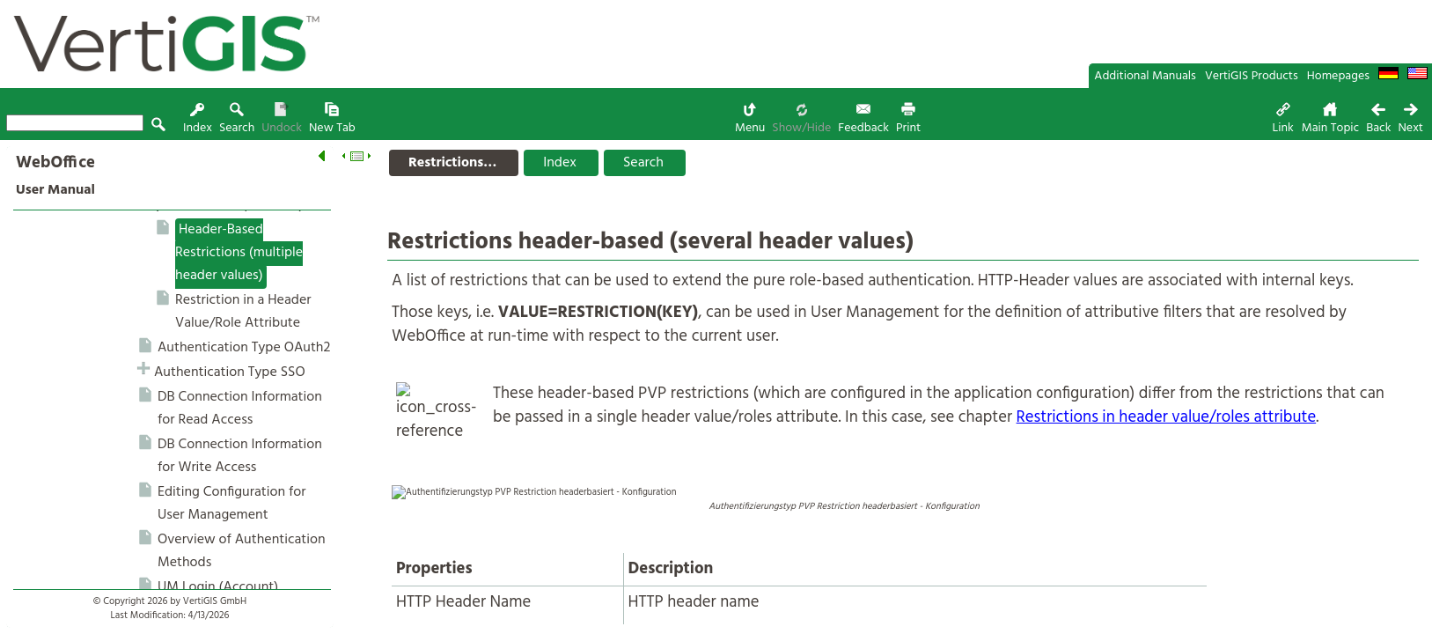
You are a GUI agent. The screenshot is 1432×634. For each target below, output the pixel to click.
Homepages (1338, 76)
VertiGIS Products (1251, 76)
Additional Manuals (1145, 76)
